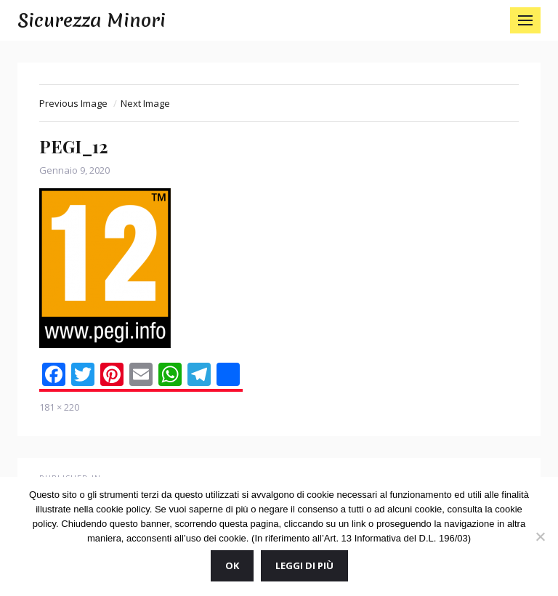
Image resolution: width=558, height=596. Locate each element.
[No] (540, 536)
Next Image (145, 103)
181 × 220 (59, 407)
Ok (232, 565)
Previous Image (73, 103)
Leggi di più (304, 565)
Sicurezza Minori (91, 20)
